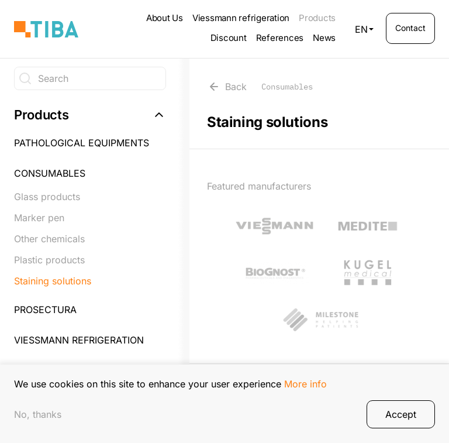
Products (317, 17)
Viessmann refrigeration (240, 17)
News (324, 37)
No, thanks (37, 417)
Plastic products (49, 260)
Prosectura (45, 309)
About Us (164, 17)
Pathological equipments (81, 143)
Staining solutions (52, 281)
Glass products (47, 196)
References (280, 37)
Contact (410, 28)
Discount (228, 37)
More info (305, 386)
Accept (400, 417)
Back (260, 87)
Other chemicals (49, 239)
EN (364, 29)
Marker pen (39, 218)
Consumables (49, 173)
